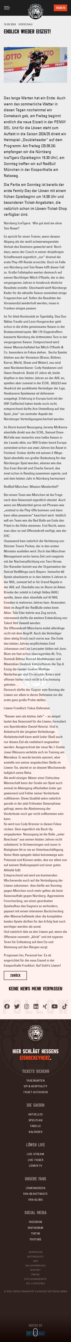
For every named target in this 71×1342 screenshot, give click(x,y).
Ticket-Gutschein (35, 1092)
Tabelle (35, 1126)
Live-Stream (35, 1154)
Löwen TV (35, 1165)
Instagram (35, 1228)
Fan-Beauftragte (35, 1194)
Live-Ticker (35, 1160)
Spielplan (36, 1120)
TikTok (35, 1233)
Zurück (15, 975)
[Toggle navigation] (7, 8)
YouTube (36, 1239)
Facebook (35, 1222)
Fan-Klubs (35, 1199)
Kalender (35, 1132)
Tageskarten (35, 1080)
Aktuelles (35, 1114)
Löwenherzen (35, 1188)
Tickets (60, 7)
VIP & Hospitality (36, 1086)
